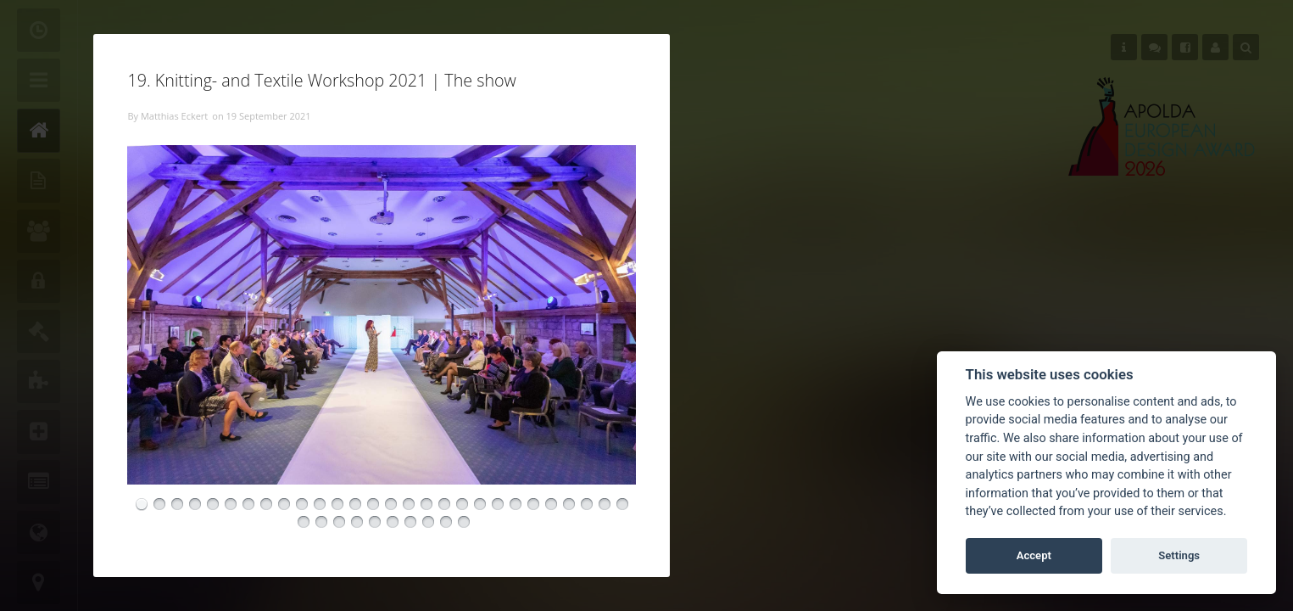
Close (670, 34)
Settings (1179, 555)
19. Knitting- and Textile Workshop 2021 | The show (321, 80)
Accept (1034, 555)
